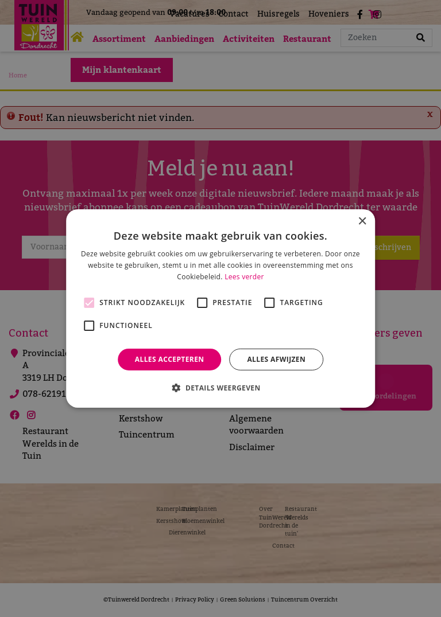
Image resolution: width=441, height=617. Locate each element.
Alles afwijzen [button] (276, 359)
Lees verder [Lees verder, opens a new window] (244, 277)
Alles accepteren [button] (169, 359)
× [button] (362, 221)
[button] (220, 387)
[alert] (220, 308)
